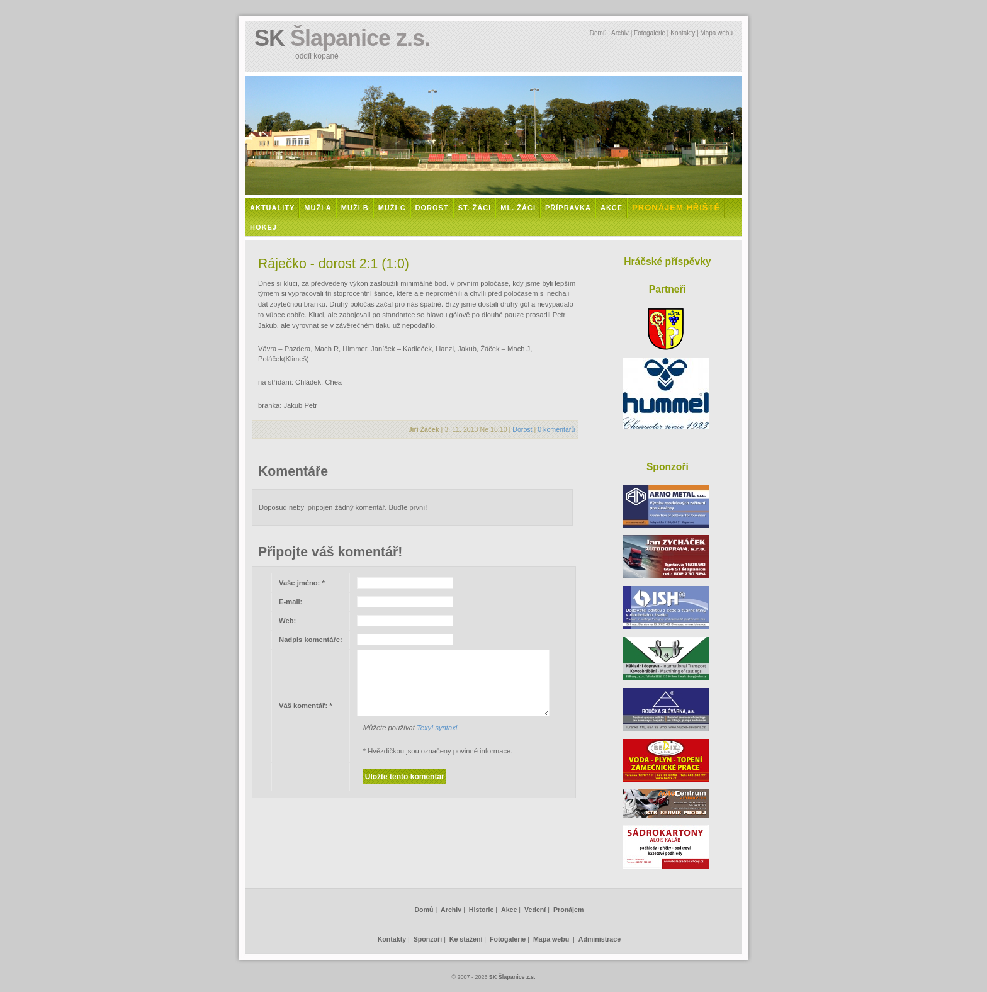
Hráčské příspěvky (667, 261)
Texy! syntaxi (437, 727)
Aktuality (272, 207)
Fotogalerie (649, 33)
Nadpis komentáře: (310, 639)
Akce (612, 207)
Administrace (599, 939)
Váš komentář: (305, 705)
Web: (287, 620)
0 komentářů (556, 429)
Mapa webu (716, 33)
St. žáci (475, 207)
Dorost (432, 207)
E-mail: (290, 602)
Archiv (620, 33)
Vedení (535, 909)
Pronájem (568, 909)
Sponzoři (428, 939)
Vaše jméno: (302, 583)
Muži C (392, 207)
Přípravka (568, 207)
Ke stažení (466, 939)
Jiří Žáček (424, 429)
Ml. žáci (518, 207)
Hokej (263, 227)
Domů (598, 33)
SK (342, 38)
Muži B (355, 207)
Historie (481, 909)
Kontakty (682, 33)
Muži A (317, 207)
